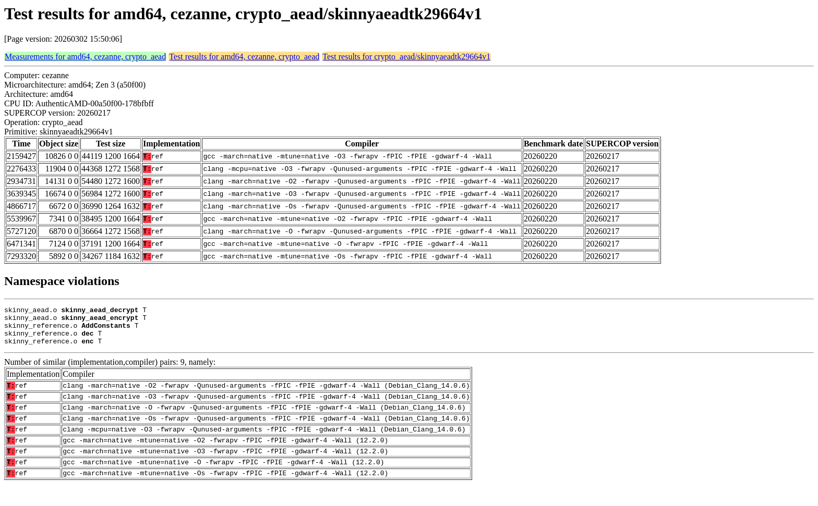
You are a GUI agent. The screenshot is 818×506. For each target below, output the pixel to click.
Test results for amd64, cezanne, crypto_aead (244, 56)
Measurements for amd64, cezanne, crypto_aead (85, 56)
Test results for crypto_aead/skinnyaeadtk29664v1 (406, 56)
